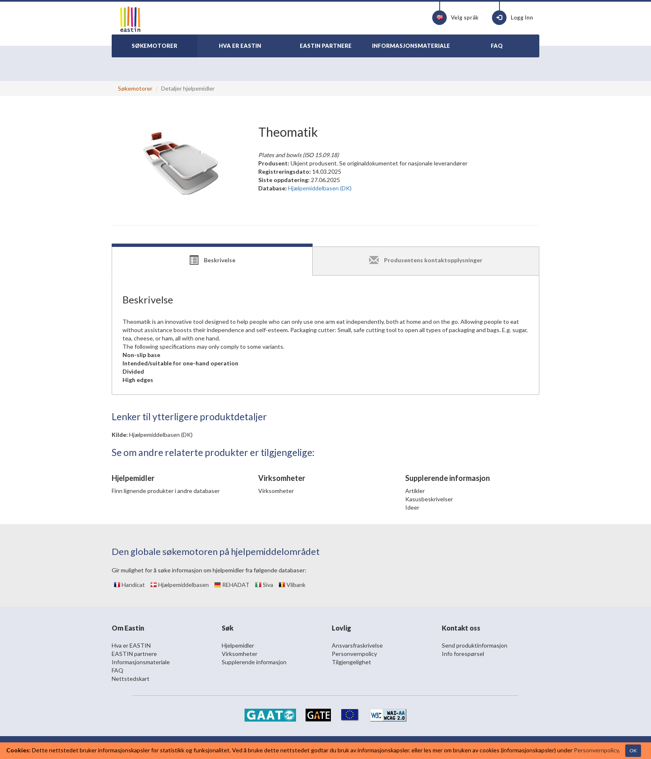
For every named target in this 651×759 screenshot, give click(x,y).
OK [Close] (633, 750)
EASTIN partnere (134, 653)
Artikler (415, 490)
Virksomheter (276, 490)
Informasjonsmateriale (141, 661)
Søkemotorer (135, 88)
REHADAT (232, 584)
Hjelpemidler (238, 645)
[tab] (212, 261)
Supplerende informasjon (254, 661)
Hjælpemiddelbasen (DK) (161, 434)
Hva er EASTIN (131, 645)
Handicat (129, 584)
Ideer (412, 507)
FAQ (117, 670)
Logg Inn (512, 17)
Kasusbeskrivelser (429, 499)
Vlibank (292, 584)
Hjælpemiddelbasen (179, 584)
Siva (264, 584)
